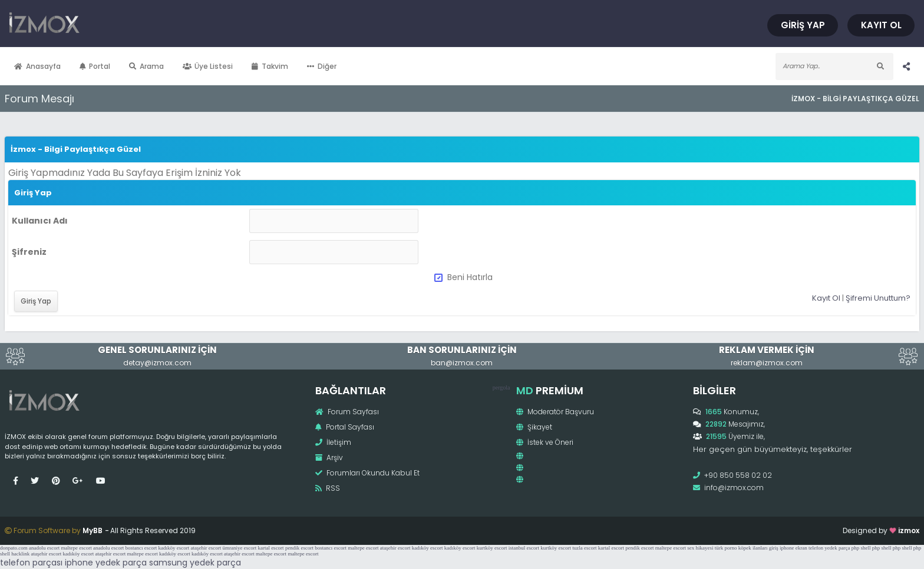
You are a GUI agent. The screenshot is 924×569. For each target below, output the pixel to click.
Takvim (270, 66)
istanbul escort (524, 548)
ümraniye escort (239, 548)
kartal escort (270, 548)
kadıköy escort (173, 548)
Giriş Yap (803, 25)
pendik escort (299, 548)
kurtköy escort (492, 548)
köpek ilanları (753, 548)
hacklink (20, 554)
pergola (501, 387)
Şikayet (534, 427)
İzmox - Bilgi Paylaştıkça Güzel (855, 99)
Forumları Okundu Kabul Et (367, 473)
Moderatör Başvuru (555, 412)
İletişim (333, 442)
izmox (908, 530)
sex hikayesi (700, 548)
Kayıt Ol (881, 25)
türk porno (726, 548)
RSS (327, 488)
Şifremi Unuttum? (878, 298)
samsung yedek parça (195, 562)
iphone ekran (793, 548)
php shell (861, 548)
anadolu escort (44, 548)
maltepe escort (76, 548)
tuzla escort (584, 548)
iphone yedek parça (106, 562)
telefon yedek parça (829, 548)
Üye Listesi (208, 66)
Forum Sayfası (347, 412)
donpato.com (14, 548)
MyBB (92, 530)
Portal (95, 66)
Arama (146, 66)
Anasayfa (37, 66)
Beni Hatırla (463, 277)
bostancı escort (141, 548)
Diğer (321, 66)
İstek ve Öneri (544, 442)
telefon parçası (31, 562)
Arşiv (329, 457)
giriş (773, 548)
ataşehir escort (205, 548)
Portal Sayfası (344, 427)
